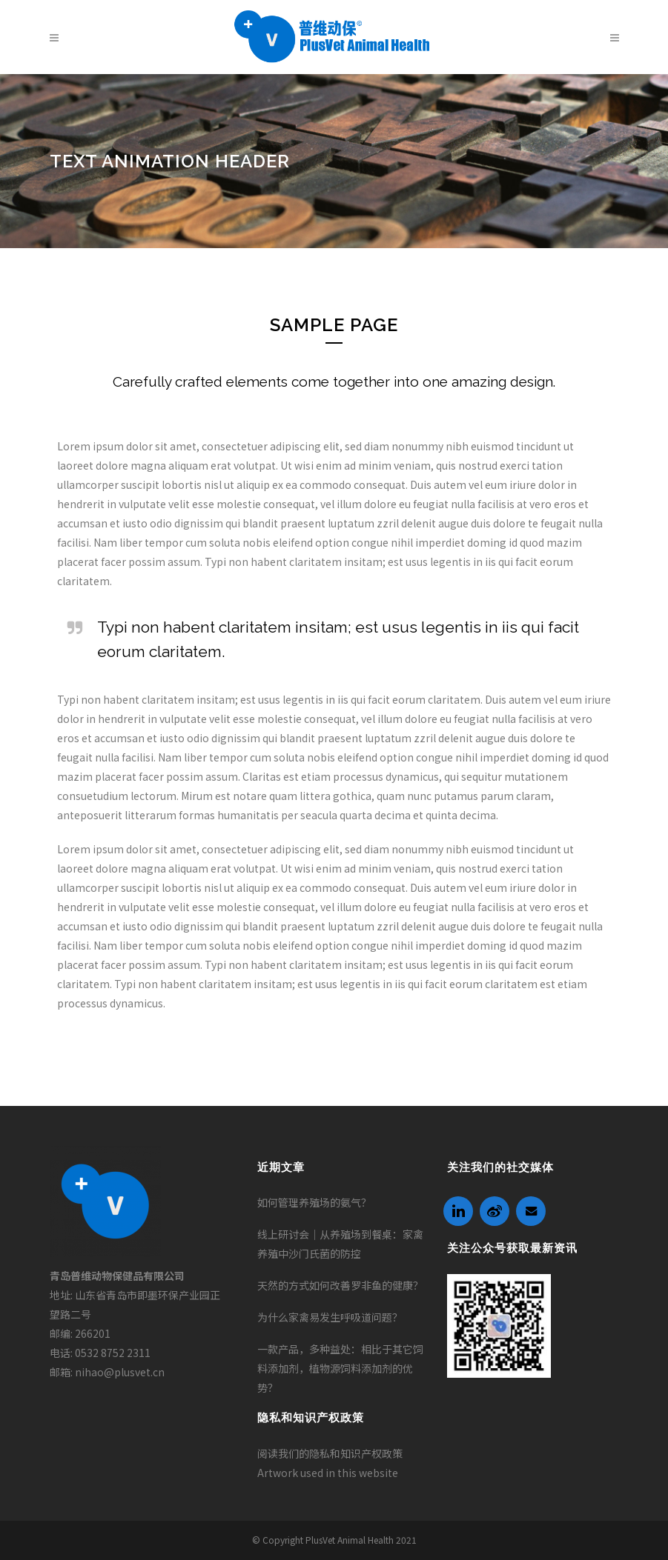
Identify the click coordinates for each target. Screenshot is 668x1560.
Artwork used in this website (327, 1472)
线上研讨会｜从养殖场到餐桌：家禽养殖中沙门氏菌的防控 (340, 1244)
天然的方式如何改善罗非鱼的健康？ (340, 1285)
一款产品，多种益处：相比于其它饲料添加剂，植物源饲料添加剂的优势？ (340, 1368)
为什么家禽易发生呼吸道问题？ (330, 1317)
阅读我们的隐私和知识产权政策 (330, 1453)
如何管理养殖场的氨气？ (314, 1202)
